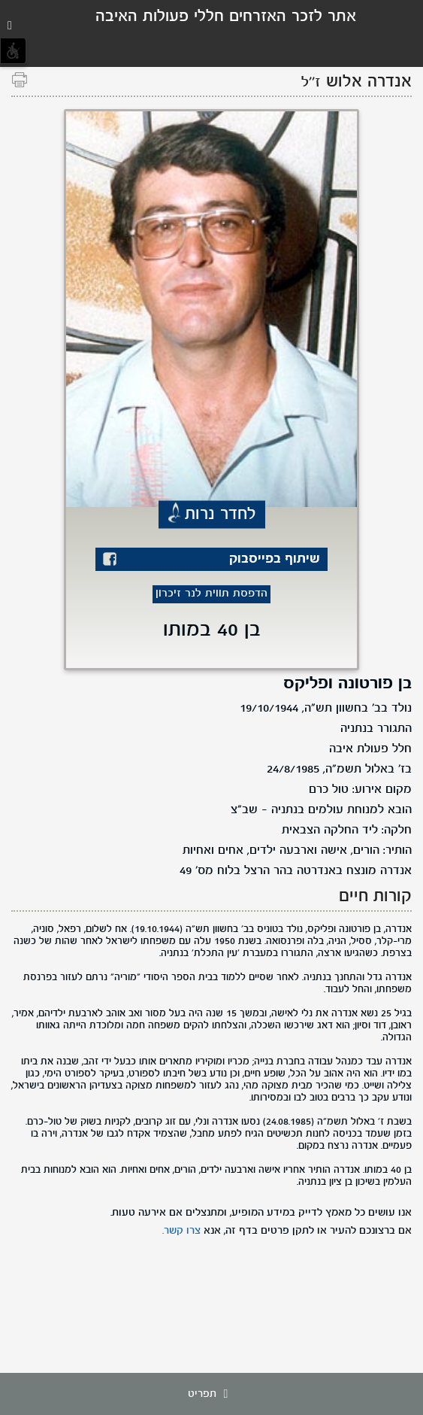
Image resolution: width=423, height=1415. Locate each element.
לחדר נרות (220, 514)
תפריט (212, 1394)
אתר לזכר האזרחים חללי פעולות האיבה (225, 17)
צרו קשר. (181, 1230)
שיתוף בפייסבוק (274, 559)
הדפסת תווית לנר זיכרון (211, 594)
